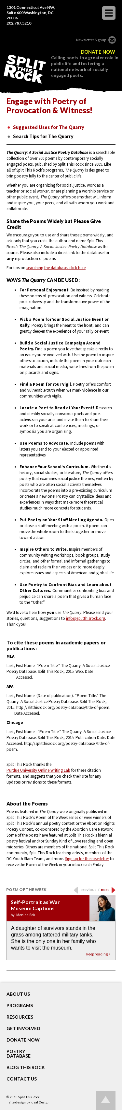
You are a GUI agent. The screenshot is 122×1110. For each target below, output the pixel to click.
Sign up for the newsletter (87, 858)
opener (108, 13)
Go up (105, 1100)
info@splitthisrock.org (85, 618)
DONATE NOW (98, 52)
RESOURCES (20, 1017)
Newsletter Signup (91, 39)
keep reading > (98, 954)
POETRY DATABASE (19, 1053)
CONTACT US (22, 1079)
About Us (18, 994)
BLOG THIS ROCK (26, 1067)
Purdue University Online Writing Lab (38, 770)
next (105, 889)
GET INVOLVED (23, 1028)
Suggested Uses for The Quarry (48, 127)
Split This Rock (29, 1097)
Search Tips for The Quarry (43, 136)
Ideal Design (40, 1102)
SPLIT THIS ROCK (24, 69)
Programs (20, 1005)
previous (90, 889)
